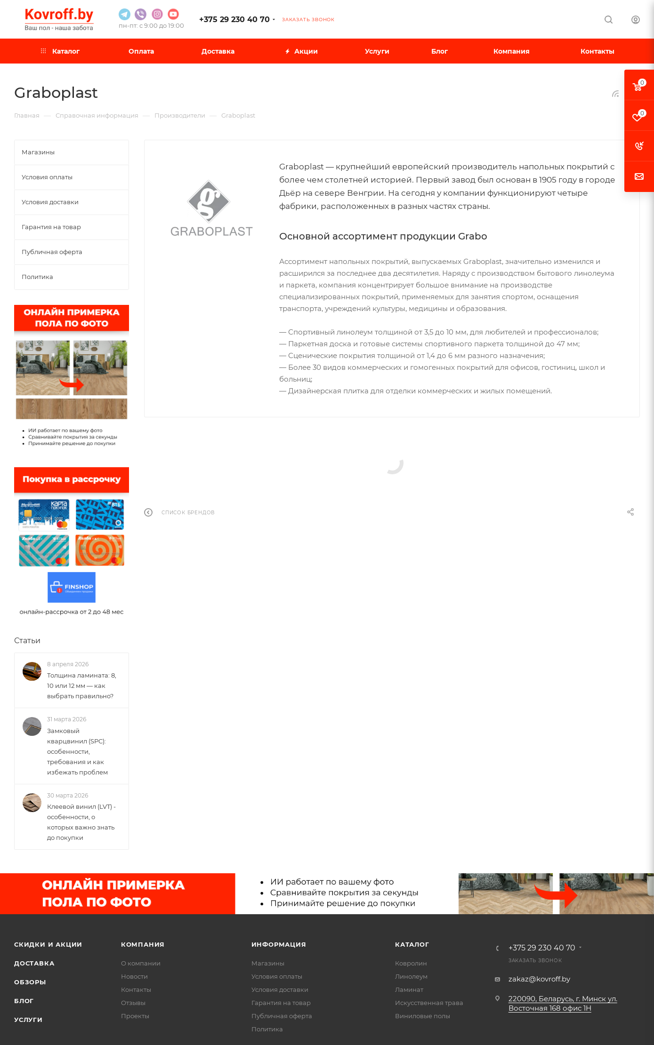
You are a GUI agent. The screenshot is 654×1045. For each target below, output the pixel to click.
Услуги (28, 1019)
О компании (141, 963)
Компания (143, 944)
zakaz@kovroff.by (539, 978)
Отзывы (133, 1002)
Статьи (27, 640)
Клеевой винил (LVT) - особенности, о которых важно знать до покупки (81, 822)
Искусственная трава (429, 1002)
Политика (267, 1029)
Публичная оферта (281, 1016)
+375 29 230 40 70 (234, 19)
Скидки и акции (48, 944)
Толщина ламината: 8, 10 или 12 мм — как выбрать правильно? (81, 685)
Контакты (136, 989)
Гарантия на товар (281, 1002)
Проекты (135, 1016)
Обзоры (30, 982)
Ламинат (409, 989)
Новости (134, 976)
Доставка (34, 963)
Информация (279, 944)
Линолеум (411, 976)
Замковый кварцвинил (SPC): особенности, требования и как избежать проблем (77, 751)
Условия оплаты (276, 976)
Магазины (267, 963)
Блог (24, 1001)
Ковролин (411, 963)
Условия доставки (279, 989)
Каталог (412, 944)
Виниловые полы (422, 1016)
